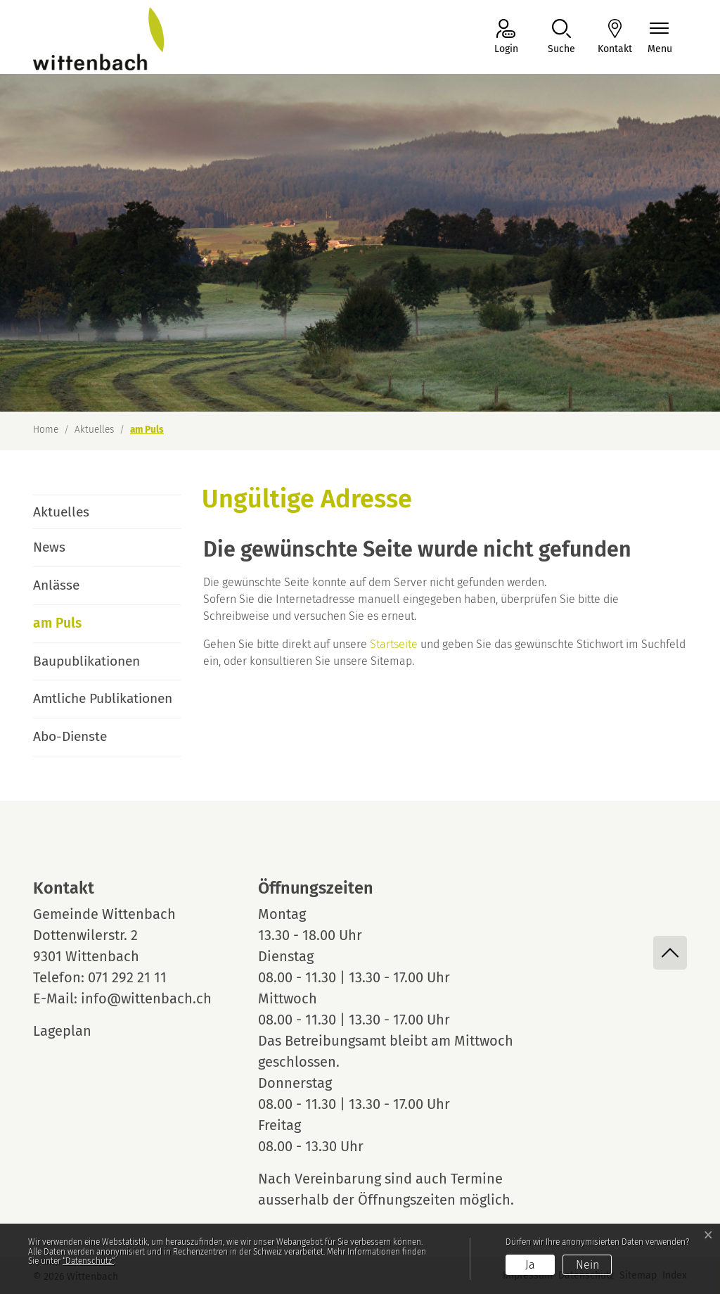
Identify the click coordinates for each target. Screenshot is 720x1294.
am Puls (72, 628)
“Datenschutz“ (88, 1261)
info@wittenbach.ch (146, 998)
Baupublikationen (86, 661)
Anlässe (56, 585)
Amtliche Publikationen (102, 698)
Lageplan (75, 1030)
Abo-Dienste (70, 736)
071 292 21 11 (127, 977)
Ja (530, 1264)
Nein (587, 1264)
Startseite (394, 644)
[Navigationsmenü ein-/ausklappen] (660, 37)
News (49, 547)
